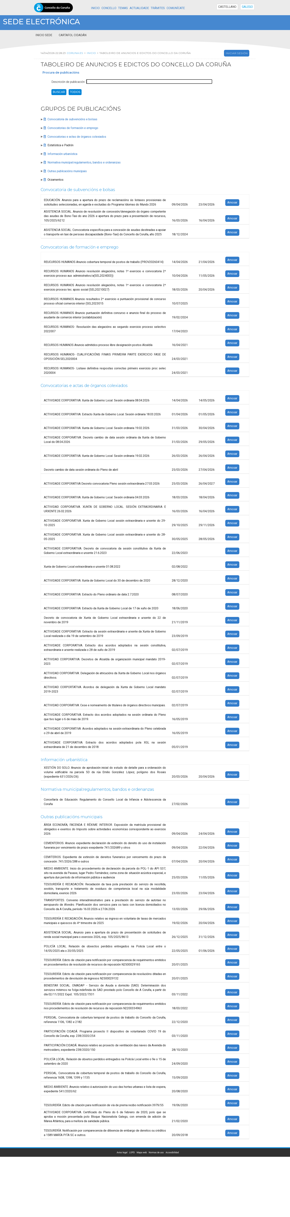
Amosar (232, 202)
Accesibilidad (172, 1152)
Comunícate (176, 8)
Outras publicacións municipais (67, 171)
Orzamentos (55, 180)
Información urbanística (62, 154)
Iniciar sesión (237, 53)
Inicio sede (44, 35)
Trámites (158, 8)
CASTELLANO (227, 7)
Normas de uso (156, 1152)
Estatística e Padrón (60, 145)
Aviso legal (122, 1152)
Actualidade (139, 8)
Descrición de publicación (68, 82)
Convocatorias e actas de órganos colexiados (77, 137)
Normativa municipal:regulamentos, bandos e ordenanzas (84, 162)
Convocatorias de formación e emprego (73, 128)
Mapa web (142, 1152)
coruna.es (75, 53)
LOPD (132, 1152)
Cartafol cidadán (72, 35)
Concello (109, 8)
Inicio (95, 8)
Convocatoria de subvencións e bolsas (72, 119)
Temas (123, 8)
